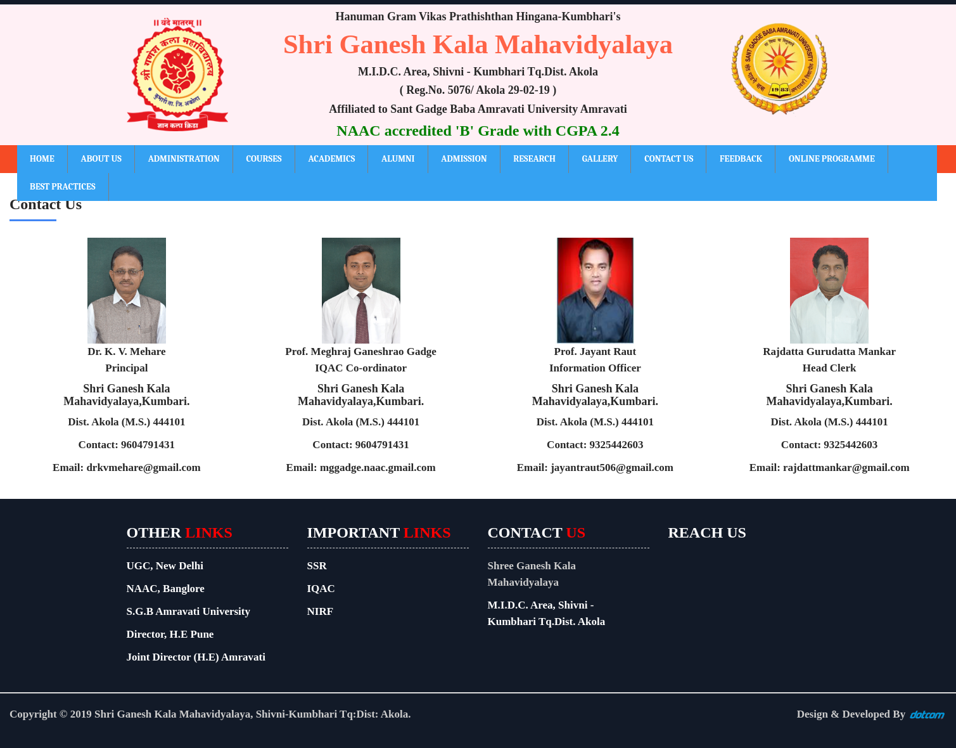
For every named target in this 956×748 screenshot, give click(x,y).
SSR (317, 566)
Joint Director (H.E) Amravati (196, 657)
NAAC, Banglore (166, 589)
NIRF (320, 611)
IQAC (321, 589)
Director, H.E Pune (170, 634)
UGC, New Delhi (165, 566)
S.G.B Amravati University (189, 611)
